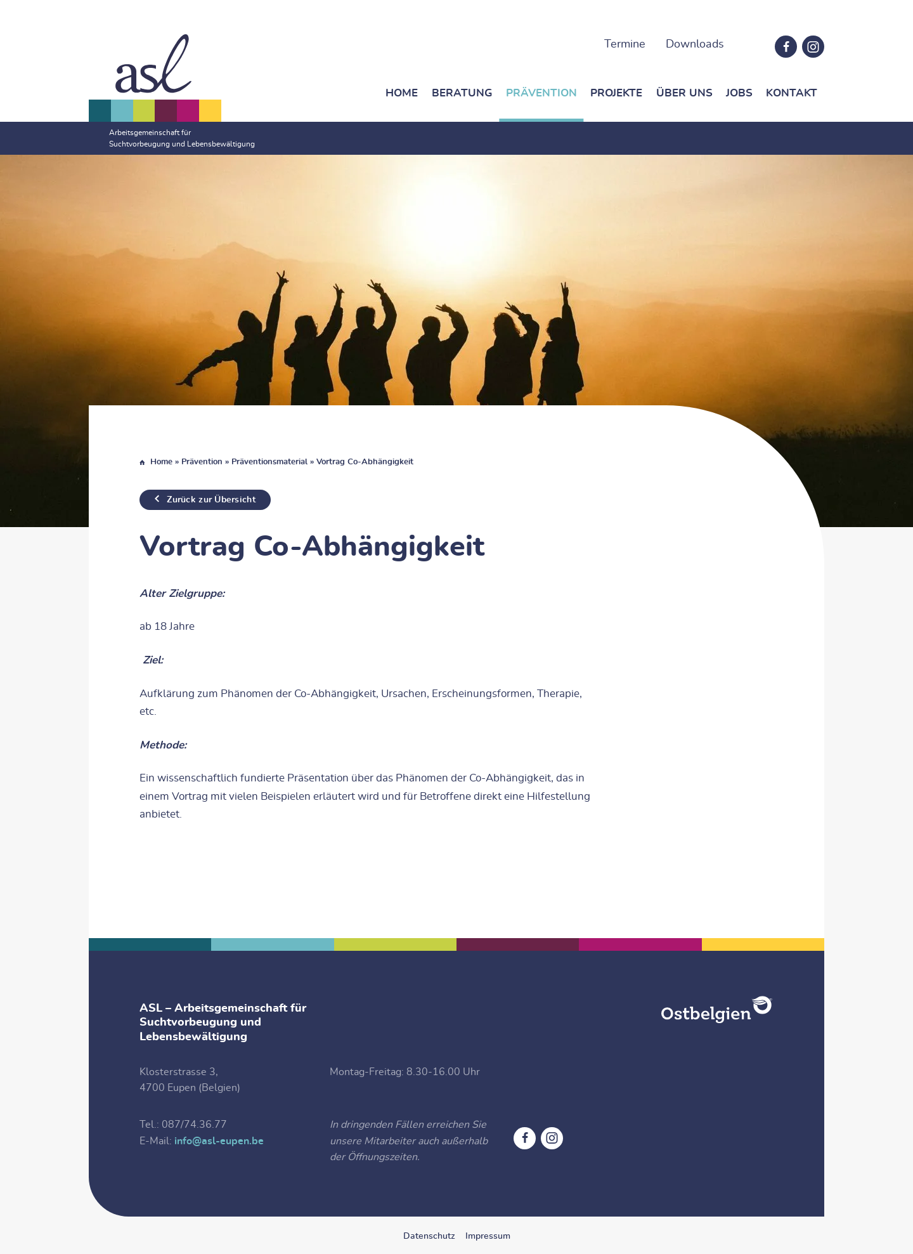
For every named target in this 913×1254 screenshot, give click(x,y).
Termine (624, 44)
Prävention (541, 93)
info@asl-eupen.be (219, 1141)
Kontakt (791, 93)
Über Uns (684, 93)
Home (401, 93)
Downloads (695, 44)
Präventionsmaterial (269, 462)
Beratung (462, 93)
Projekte (616, 93)
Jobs (739, 93)
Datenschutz (429, 1236)
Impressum (487, 1236)
